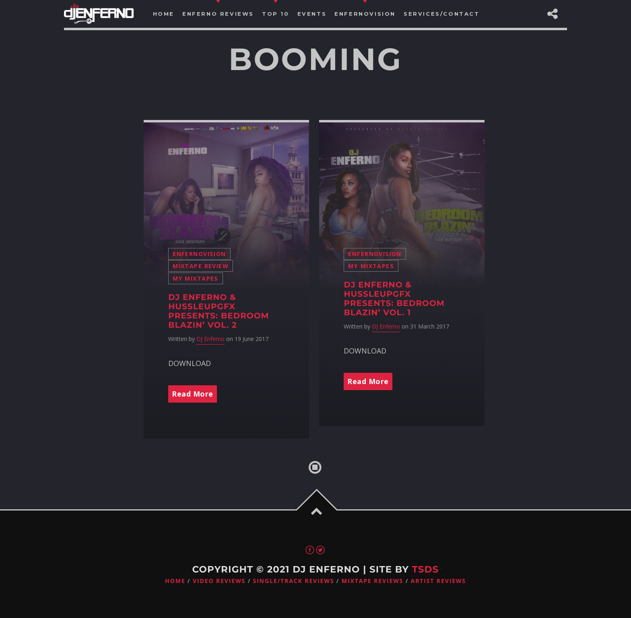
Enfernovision (199, 254)
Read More (192, 394)
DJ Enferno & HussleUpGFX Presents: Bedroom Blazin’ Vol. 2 (218, 311)
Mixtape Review (201, 266)
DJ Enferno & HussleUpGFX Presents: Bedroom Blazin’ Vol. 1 (394, 299)
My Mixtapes (196, 278)
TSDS (425, 569)
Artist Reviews (438, 581)
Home (175, 581)
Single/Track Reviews (293, 581)
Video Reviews (219, 581)
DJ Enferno (210, 339)
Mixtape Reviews (372, 581)
